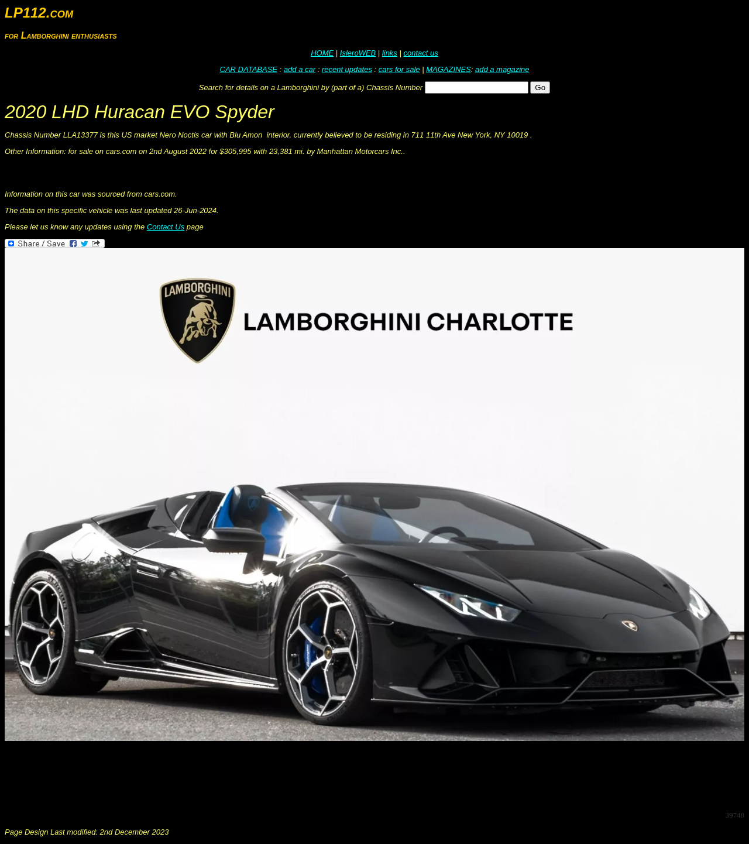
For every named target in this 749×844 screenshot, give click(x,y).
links (389, 53)
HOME (322, 53)
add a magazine (502, 69)
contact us (420, 53)
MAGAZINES (448, 69)
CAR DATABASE (248, 69)
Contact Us (165, 226)
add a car (299, 69)
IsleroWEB (358, 53)
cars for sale (399, 69)
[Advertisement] (218, 775)
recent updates (347, 69)
